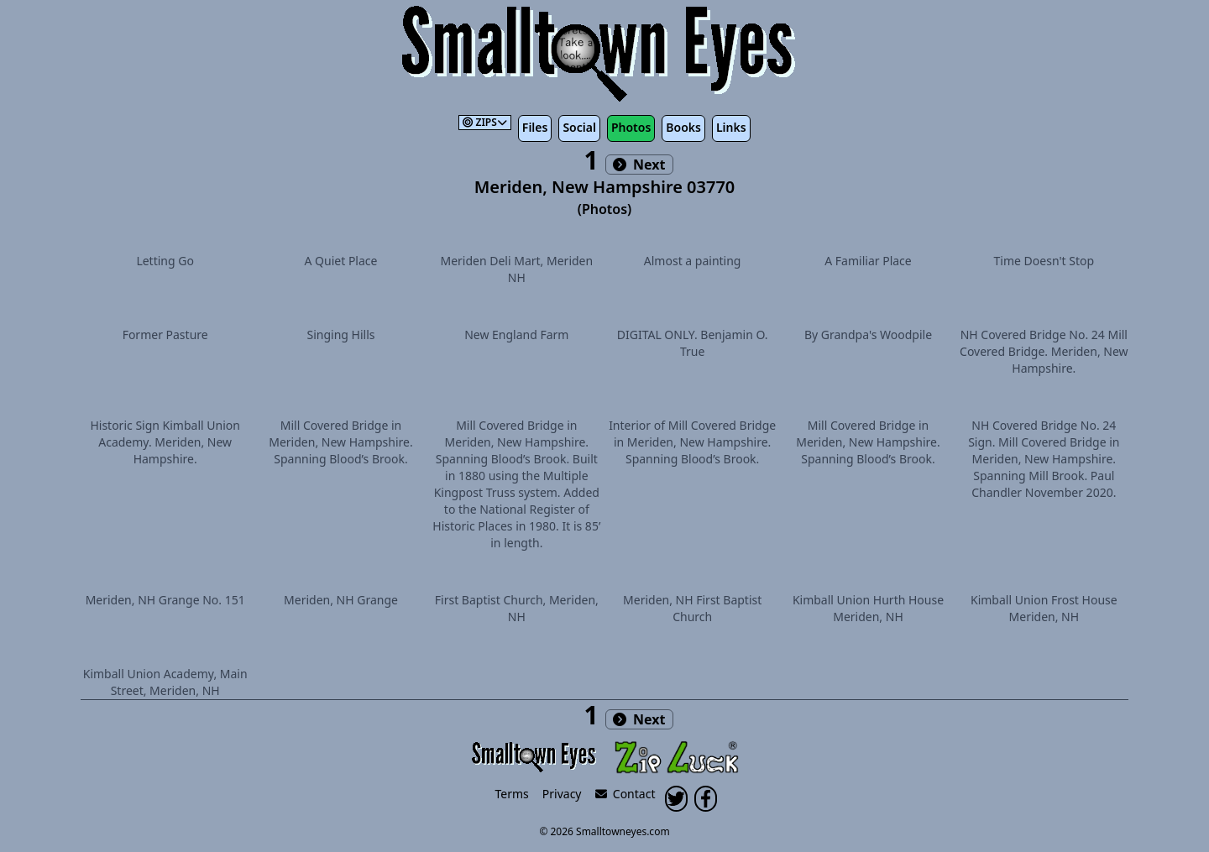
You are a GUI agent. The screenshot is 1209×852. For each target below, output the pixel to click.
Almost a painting (692, 261)
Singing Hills (340, 334)
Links (731, 127)
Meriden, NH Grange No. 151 (165, 600)
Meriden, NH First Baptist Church (692, 608)
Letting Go (165, 261)
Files (535, 127)
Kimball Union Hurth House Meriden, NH (868, 608)
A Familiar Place (867, 261)
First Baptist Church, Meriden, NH (517, 608)
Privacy (562, 794)
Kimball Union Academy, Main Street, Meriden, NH (165, 682)
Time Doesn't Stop (1044, 261)
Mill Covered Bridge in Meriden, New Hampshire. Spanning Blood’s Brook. (341, 442)
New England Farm (516, 334)
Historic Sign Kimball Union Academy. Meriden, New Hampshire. (165, 442)
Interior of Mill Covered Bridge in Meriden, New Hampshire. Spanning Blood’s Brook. (692, 442)
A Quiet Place (341, 261)
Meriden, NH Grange (341, 600)
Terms (512, 794)
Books (683, 127)
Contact (625, 794)
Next (639, 164)
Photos (631, 127)
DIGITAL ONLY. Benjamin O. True (692, 343)
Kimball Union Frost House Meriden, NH (1044, 608)
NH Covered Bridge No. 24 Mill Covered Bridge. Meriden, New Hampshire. (1044, 351)
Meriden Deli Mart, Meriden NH (516, 269)
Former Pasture (165, 334)
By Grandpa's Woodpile (868, 334)
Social (579, 127)
